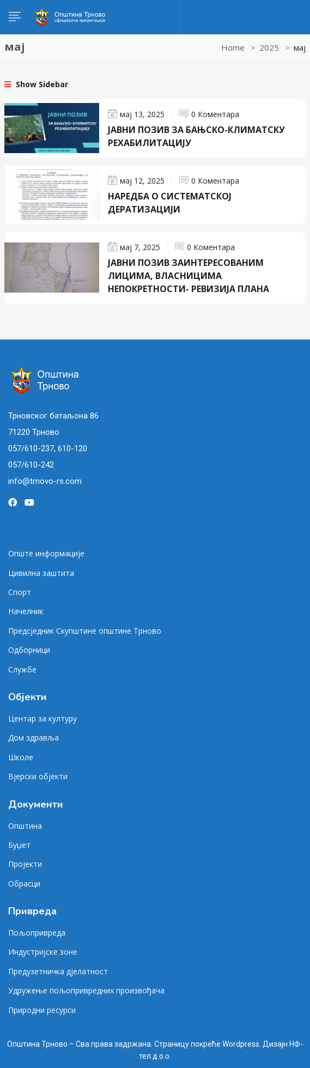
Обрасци (24, 883)
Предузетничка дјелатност (58, 971)
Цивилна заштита (41, 573)
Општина (25, 826)
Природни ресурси (42, 1010)
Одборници (29, 650)
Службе (22, 669)
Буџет (19, 845)
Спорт (19, 592)
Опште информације (46, 553)
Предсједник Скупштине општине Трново (84, 631)
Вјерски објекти (38, 776)
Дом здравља (33, 737)
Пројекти (25, 864)
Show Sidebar (36, 84)
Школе (20, 757)
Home (233, 47)
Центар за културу (42, 718)
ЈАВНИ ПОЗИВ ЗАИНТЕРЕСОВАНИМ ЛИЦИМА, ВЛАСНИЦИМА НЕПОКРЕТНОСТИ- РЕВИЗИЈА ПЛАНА (188, 276)
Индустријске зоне (42, 951)
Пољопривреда (36, 932)
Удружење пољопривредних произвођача (86, 990)
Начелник (26, 611)
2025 (269, 47)
